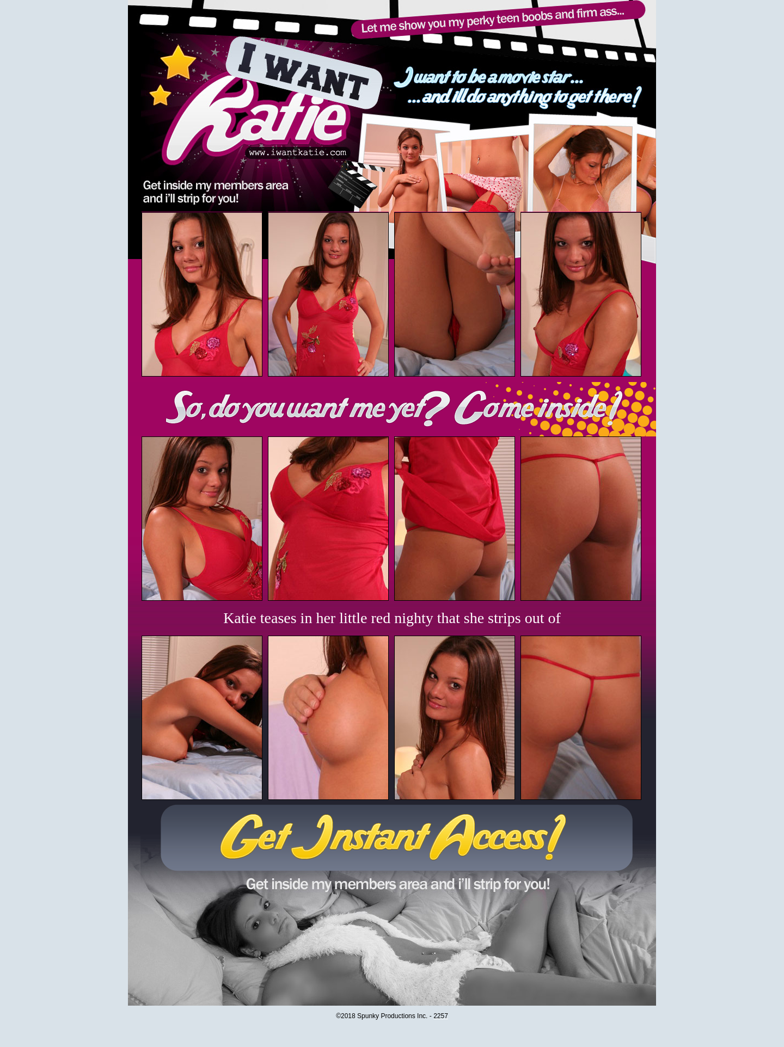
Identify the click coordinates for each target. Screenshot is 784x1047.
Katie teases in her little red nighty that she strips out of (392, 617)
